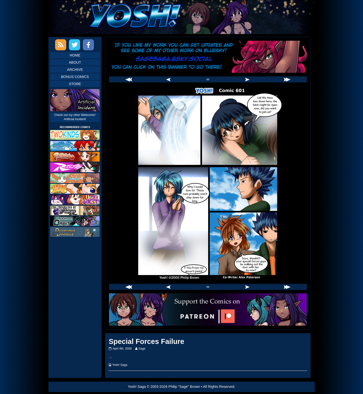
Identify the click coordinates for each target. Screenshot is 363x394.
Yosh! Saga (119, 365)
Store (75, 84)
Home (75, 55)
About (75, 62)
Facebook (88, 44)
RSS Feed (60, 44)
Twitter (74, 44)
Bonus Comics (75, 77)
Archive (75, 70)
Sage (141, 348)
